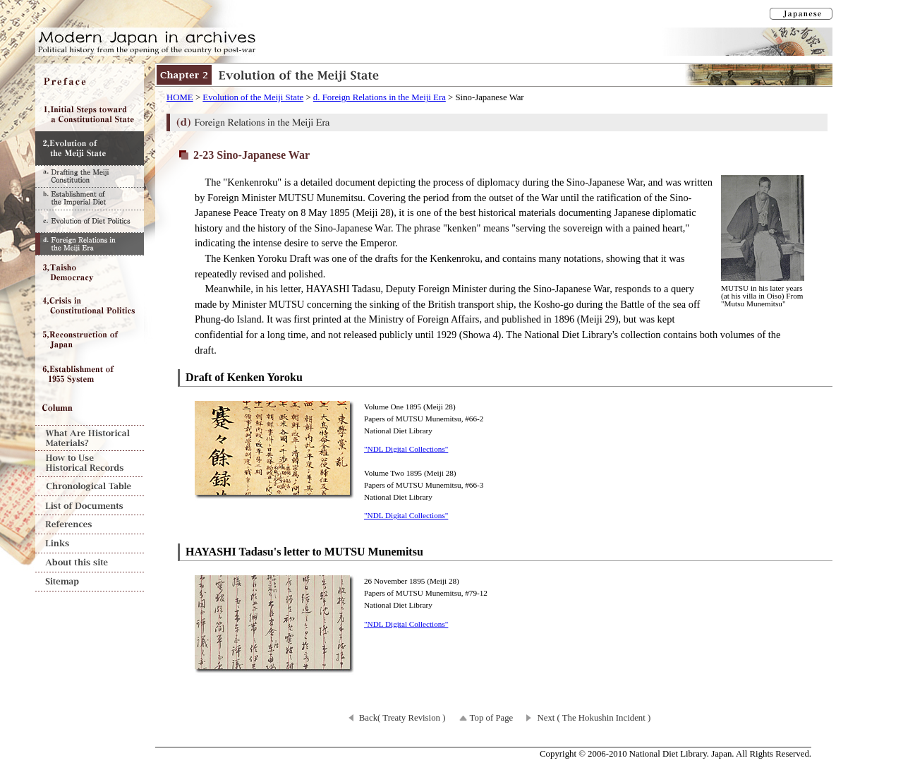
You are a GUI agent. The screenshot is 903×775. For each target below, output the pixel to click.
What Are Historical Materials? (89, 438)
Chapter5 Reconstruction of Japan (89, 340)
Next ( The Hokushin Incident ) (593, 718)
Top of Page (492, 718)
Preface (89, 80)
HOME (179, 97)
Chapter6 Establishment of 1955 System (89, 374)
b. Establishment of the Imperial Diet (89, 198)
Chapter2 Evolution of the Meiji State (89, 148)
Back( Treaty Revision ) (402, 718)
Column (89, 408)
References (89, 524)
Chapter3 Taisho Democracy (89, 272)
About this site (89, 562)
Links (89, 543)
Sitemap (89, 581)
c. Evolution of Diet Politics (89, 221)
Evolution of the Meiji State (252, 97)
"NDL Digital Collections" (406, 449)
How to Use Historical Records (89, 464)
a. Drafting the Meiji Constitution (89, 176)
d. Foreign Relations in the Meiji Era (379, 97)
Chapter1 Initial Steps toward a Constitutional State (89, 114)
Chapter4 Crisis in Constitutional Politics (89, 306)
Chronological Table (89, 486)
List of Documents (89, 505)
